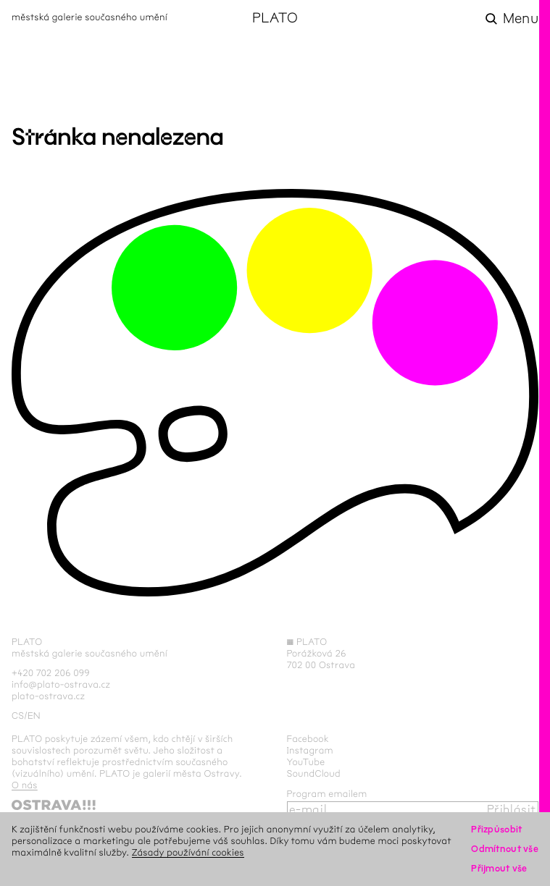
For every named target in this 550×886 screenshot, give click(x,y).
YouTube (306, 762)
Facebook (308, 739)
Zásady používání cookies (188, 853)
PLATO (275, 19)
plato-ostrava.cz (48, 696)
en (34, 716)
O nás (25, 785)
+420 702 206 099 (51, 673)
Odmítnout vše (504, 849)
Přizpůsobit (496, 829)
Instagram (310, 751)
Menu (520, 19)
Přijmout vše (499, 869)
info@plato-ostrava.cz (61, 685)
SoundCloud (314, 774)
